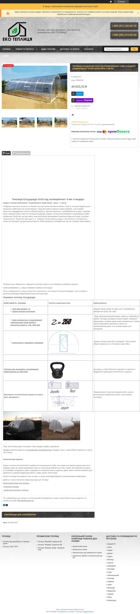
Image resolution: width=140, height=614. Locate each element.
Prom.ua (81, 609)
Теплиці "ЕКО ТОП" (10, 547)
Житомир (111, 569)
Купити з (84, 100)
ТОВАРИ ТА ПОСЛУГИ (25, 49)
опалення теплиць (11, 487)
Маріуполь (111, 591)
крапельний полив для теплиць (16, 483)
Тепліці (6, 450)
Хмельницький (113, 575)
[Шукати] (134, 49)
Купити (79, 94)
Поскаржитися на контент (66, 612)
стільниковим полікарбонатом (39, 450)
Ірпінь (109, 547)
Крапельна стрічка (80, 549)
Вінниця (110, 560)
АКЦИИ (5, 56)
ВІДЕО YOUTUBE (48, 49)
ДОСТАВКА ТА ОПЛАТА (70, 49)
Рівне (109, 597)
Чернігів (110, 594)
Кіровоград (111, 600)
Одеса (109, 556)
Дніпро (110, 553)
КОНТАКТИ (88, 49)
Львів (109, 585)
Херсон (110, 563)
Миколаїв (111, 588)
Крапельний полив (80, 546)
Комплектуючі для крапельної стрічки (87, 553)
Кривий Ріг (111, 544)
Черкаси (110, 581)
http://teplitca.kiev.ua (25, 501)
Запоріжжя (111, 566)
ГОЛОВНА (6, 49)
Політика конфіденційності (85, 612)
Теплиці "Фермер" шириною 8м (50, 545)
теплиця (15, 211)
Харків (109, 550)
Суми (109, 572)
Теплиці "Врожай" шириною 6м (50, 542)
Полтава (110, 578)
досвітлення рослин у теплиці (15, 490)
